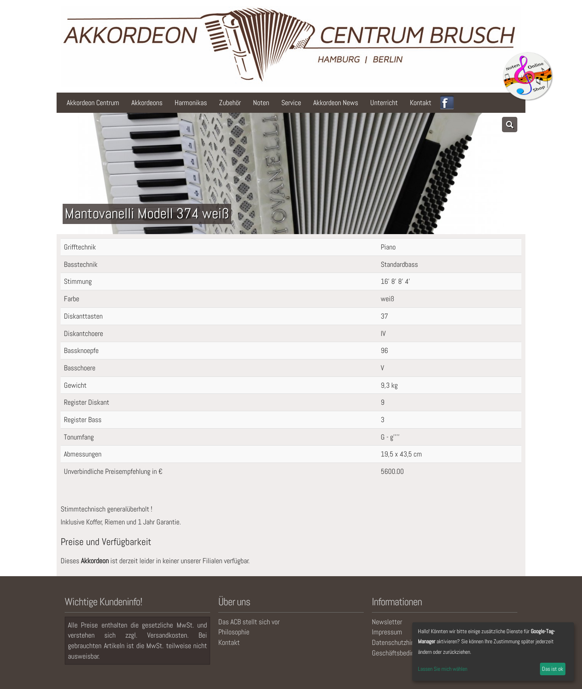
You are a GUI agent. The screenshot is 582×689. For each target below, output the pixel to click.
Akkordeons (146, 102)
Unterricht (384, 102)
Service (291, 102)
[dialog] (493, 651)
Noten (261, 102)
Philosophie (233, 631)
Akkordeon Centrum (93, 102)
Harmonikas (191, 102)
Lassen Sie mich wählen (442, 668)
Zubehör (230, 102)
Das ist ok (552, 668)
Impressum (387, 631)
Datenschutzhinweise (401, 642)
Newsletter (387, 621)
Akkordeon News (335, 102)
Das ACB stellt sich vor (249, 621)
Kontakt (420, 102)
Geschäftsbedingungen (403, 652)
